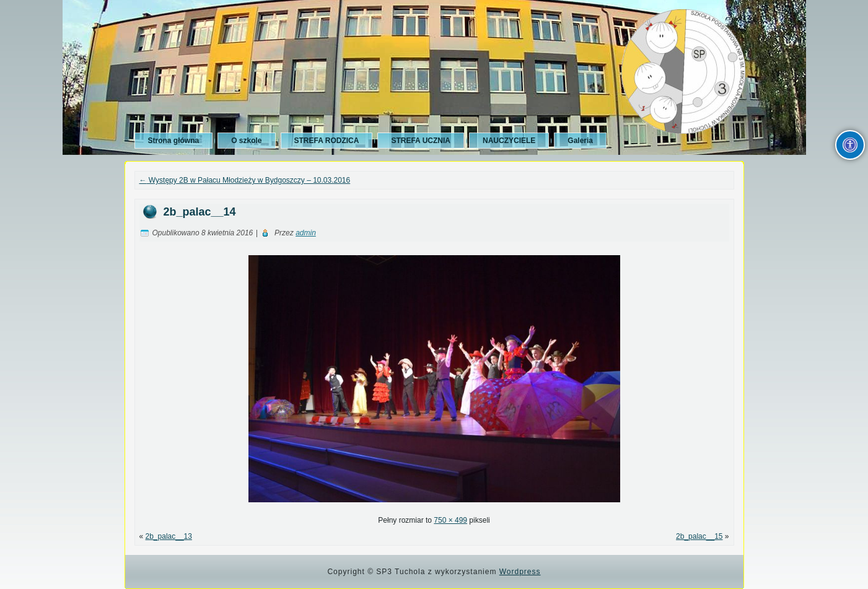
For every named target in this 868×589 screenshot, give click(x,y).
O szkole (246, 140)
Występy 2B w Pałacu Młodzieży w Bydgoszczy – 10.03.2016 (245, 180)
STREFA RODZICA (326, 140)
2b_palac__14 (200, 212)
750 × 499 (450, 520)
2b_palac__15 (699, 536)
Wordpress (520, 571)
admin (306, 233)
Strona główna (173, 140)
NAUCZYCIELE (509, 140)
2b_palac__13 (169, 536)
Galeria (580, 140)
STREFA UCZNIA (420, 140)
